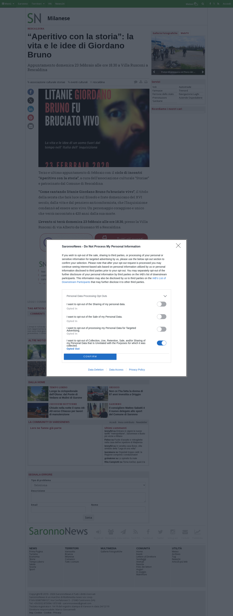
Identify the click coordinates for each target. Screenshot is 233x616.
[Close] (179, 246)
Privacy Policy (137, 369)
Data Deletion (96, 369)
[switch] (161, 304)
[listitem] (116, 296)
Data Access (116, 369)
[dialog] (116, 308)
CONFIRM (90, 356)
